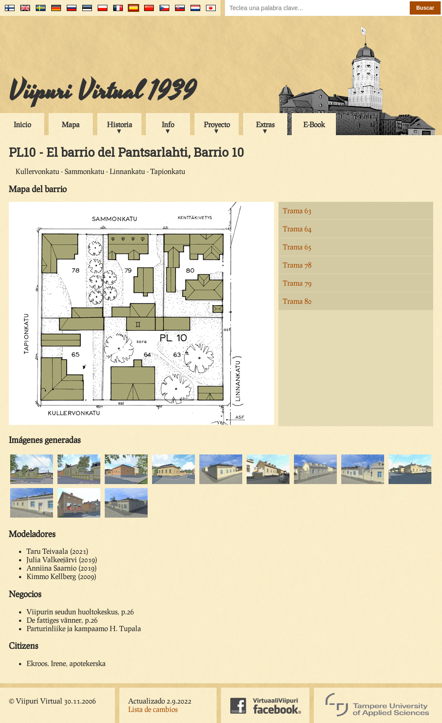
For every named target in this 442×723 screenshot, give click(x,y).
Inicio (22, 124)
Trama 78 (297, 265)
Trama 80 (297, 301)
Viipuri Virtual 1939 (102, 91)
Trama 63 (297, 210)
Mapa (71, 124)
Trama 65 (297, 246)
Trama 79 (297, 283)
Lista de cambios (153, 709)
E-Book (314, 124)
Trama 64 (297, 228)
